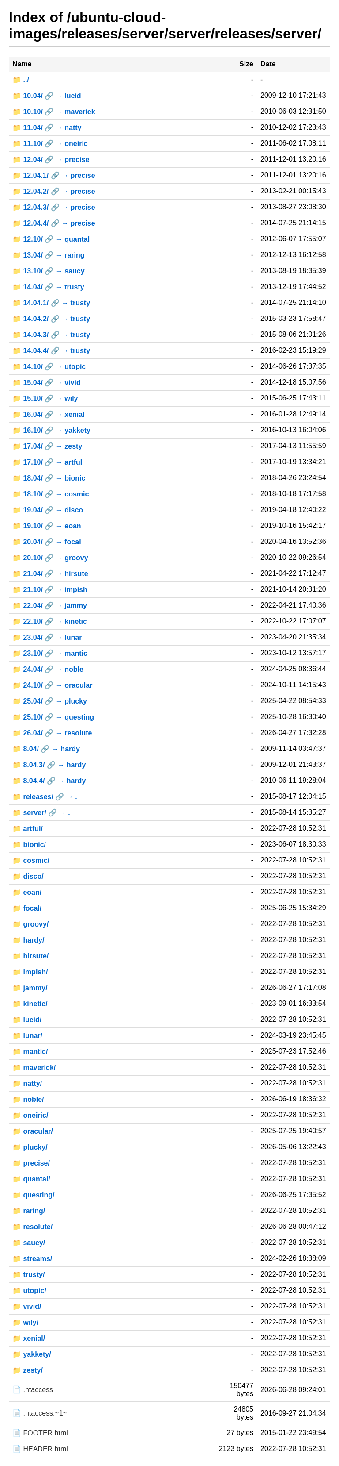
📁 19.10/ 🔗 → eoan (46, 526)
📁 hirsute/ (30, 956)
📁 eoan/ (26, 892)
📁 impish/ (30, 972)
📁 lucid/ (26, 1020)
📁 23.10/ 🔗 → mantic (49, 653)
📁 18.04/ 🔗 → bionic (48, 478)
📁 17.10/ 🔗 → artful (47, 462)
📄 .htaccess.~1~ (39, 1413)
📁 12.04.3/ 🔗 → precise (53, 207)
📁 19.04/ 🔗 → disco (47, 510)
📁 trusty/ (28, 1274)
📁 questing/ (33, 1195)
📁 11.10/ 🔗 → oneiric (50, 143)
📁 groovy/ (30, 924)
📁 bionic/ (29, 844)
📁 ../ (20, 80)
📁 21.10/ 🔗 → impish (49, 589)
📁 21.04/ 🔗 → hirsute (50, 573)
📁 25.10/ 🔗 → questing (53, 717)
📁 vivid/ (26, 1306)
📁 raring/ (28, 1211)
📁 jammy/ (30, 988)
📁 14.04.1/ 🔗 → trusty (51, 303)
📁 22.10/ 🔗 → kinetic (49, 621)
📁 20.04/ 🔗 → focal (46, 542)
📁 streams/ (32, 1258)
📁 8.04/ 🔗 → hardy (46, 749)
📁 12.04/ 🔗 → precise (50, 159)
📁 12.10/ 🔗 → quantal (51, 239)
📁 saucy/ (28, 1243)
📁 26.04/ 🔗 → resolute (52, 733)
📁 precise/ (31, 1163)
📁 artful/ (27, 828)
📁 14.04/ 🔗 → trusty (48, 287)
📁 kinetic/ (30, 1004)
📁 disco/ (28, 876)
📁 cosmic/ (30, 860)
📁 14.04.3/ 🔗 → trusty (51, 335)
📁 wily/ (25, 1322)
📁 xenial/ (28, 1338)
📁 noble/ (28, 1099)
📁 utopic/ (29, 1290)
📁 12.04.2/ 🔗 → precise (53, 191)
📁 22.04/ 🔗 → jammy (49, 605)
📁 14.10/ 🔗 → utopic (49, 366)
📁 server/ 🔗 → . (41, 812)
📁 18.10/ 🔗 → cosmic (50, 494)
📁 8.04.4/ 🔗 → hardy (49, 781)
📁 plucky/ (30, 1147)
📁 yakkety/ (31, 1354)
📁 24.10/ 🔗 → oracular (52, 685)
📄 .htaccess (32, 1389)
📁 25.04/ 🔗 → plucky (49, 701)
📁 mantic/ (30, 1051)
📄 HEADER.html (40, 1449)
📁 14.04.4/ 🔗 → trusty (51, 350)
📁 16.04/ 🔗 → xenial (48, 414)
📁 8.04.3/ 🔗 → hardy (49, 765)
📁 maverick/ (34, 1067)
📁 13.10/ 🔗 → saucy (48, 271)
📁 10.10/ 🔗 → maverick (53, 111)
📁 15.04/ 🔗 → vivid (46, 382)
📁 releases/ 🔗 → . (44, 796)
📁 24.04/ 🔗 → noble (47, 669)
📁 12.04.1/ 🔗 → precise (53, 175)
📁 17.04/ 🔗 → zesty (47, 446)
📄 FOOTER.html (40, 1433)
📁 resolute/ (32, 1227)
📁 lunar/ (27, 1035)
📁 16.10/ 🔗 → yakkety (51, 430)
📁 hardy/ (28, 940)
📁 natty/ (27, 1083)
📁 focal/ (26, 908)
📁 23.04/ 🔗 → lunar (47, 637)
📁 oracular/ (32, 1131)
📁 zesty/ (27, 1370)
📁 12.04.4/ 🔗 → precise (53, 223)
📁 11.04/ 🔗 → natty (47, 127)
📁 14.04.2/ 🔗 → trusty (51, 319)
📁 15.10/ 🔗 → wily (45, 398)
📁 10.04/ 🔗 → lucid (46, 96)
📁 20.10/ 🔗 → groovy (50, 558)
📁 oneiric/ (30, 1115)
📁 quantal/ (31, 1179)
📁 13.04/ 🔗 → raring (48, 255)
